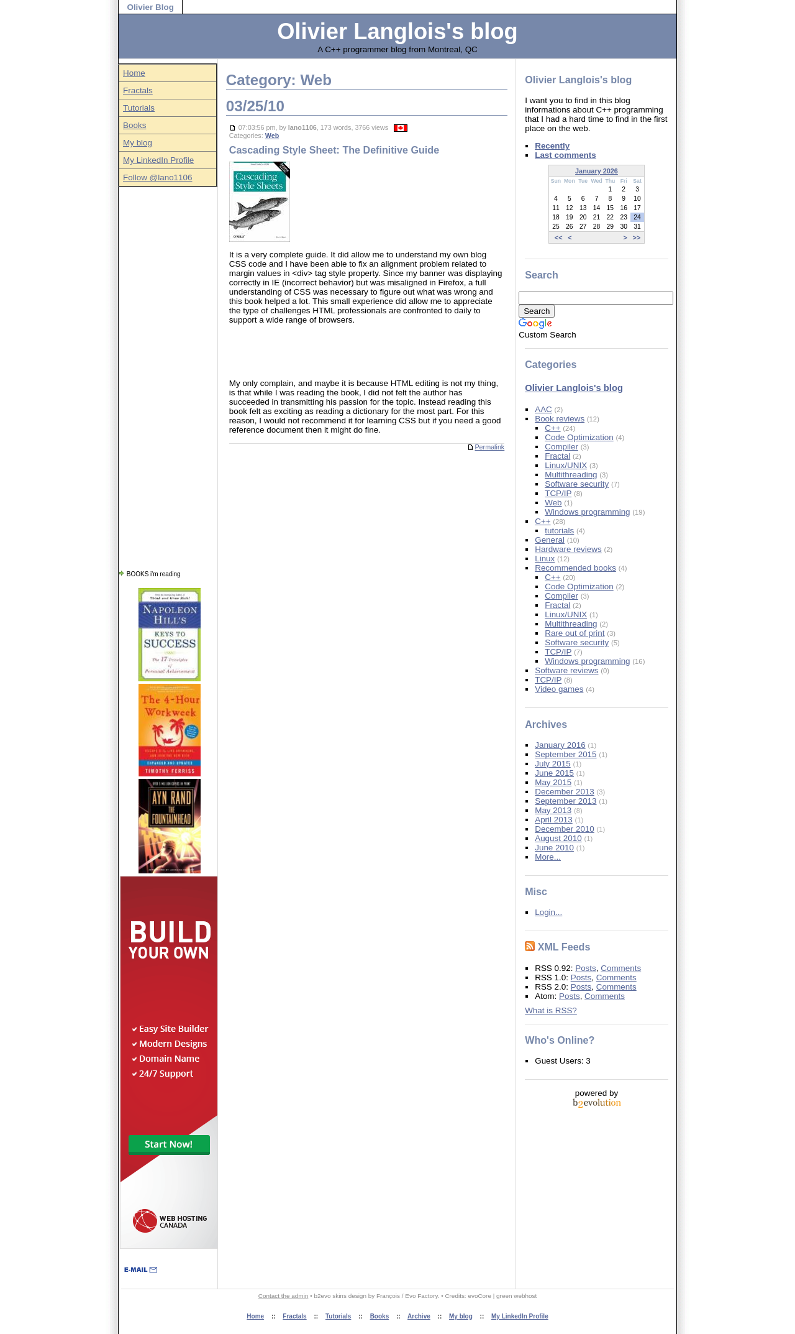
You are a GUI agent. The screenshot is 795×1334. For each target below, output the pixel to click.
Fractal (557, 456)
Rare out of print (574, 633)
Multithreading (571, 474)
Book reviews (559, 418)
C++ (552, 428)
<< (559, 237)
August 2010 (558, 838)
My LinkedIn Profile (158, 160)
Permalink (485, 447)
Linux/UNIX (566, 465)
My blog (137, 142)
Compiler (561, 446)
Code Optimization (579, 437)
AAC (543, 409)
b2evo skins (330, 1295)
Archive (418, 1316)
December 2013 (564, 791)
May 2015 (553, 782)
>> (637, 237)
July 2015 (553, 763)
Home (134, 73)
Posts (585, 968)
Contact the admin (283, 1295)
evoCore (479, 1295)
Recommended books (575, 568)
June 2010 (554, 847)
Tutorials (139, 108)
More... (548, 857)
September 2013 (565, 801)
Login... (548, 912)
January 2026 (596, 171)
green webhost (516, 1295)
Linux (545, 558)
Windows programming (587, 512)
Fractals (138, 90)
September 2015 (565, 754)
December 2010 (564, 829)
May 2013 (553, 810)
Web (272, 135)
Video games (559, 689)
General (550, 540)
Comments (621, 968)
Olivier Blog (150, 7)
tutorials (559, 530)
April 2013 (554, 819)
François (388, 1295)
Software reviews (566, 670)
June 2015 (554, 773)
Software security (577, 484)
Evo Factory (421, 1295)
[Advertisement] (167, 373)
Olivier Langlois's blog (397, 31)
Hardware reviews (568, 549)
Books (134, 125)
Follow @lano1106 (158, 177)
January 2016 (560, 745)
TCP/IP (558, 493)
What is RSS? (551, 1010)
